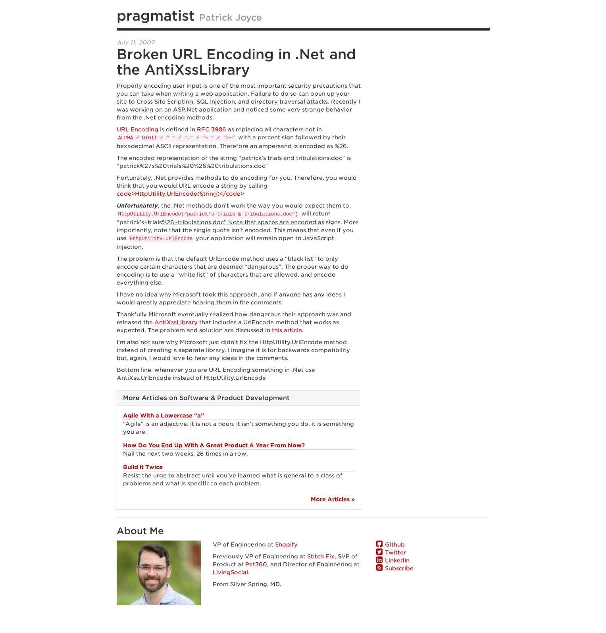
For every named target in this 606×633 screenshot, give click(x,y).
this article (287, 330)
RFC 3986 (211, 129)
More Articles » (333, 499)
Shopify (286, 544)
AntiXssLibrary (176, 322)
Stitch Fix (321, 556)
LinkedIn (397, 560)
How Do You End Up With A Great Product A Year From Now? (214, 445)
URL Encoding (137, 129)
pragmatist (156, 15)
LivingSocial (230, 572)
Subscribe (399, 568)
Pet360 (256, 564)
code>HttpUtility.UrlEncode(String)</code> (180, 193)
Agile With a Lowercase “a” (163, 415)
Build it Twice (143, 467)
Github (395, 544)
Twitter (395, 552)
